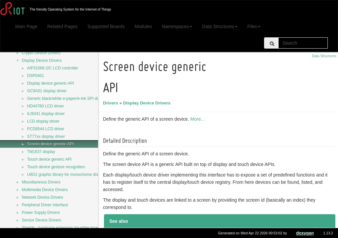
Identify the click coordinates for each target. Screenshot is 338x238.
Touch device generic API (49, 159)
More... (198, 119)
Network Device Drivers (42, 197)
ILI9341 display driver (46, 113)
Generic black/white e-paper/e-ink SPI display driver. (73, 98)
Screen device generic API (50, 144)
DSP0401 (35, 75)
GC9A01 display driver (47, 91)
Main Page (26, 26)
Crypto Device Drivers (41, 53)
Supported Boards (106, 26)
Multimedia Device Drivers (45, 189)
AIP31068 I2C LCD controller (52, 68)
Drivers (111, 102)
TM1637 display (41, 151)
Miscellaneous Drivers (41, 182)
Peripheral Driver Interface (45, 205)
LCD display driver (43, 121)
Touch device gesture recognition (56, 167)
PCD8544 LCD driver (45, 129)
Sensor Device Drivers (41, 220)
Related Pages (62, 26)
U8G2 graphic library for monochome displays (67, 174)
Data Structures (219, 26)
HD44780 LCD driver (45, 106)
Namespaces (177, 26)
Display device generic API (50, 83)
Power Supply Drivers (41, 212)
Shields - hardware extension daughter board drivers (68, 227)
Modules (143, 26)
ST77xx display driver (46, 136)
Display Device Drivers (42, 60)
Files (254, 26)
